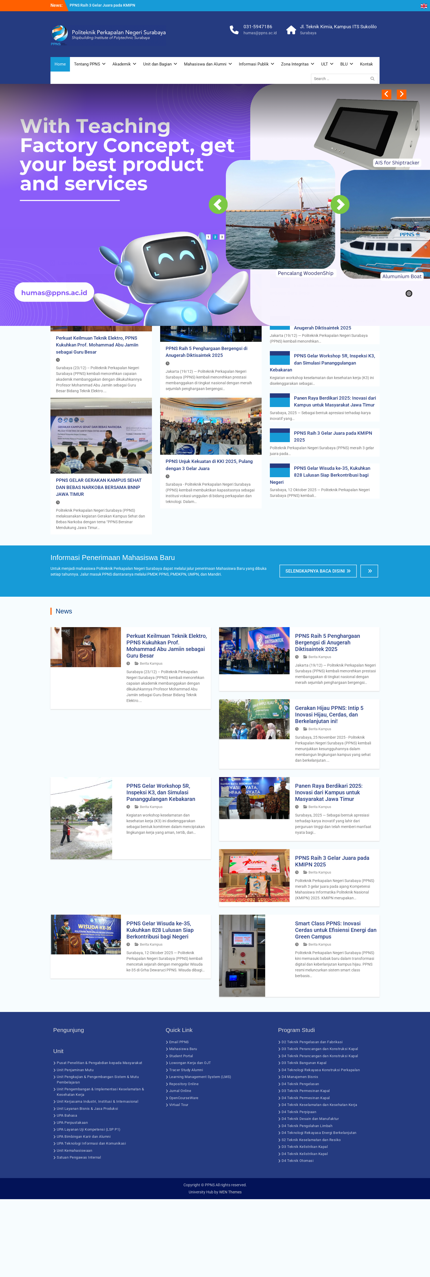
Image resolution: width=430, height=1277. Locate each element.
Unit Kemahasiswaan (74, 1228)
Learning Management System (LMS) (200, 1155)
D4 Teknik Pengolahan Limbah (307, 1204)
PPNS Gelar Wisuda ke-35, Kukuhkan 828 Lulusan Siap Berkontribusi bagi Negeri (320, 553)
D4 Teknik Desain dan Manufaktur (310, 1196)
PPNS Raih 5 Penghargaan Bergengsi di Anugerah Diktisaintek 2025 (327, 720)
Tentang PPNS (87, 64)
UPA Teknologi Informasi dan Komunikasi (91, 1221)
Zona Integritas (295, 64)
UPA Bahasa (67, 1193)
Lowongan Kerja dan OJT (190, 1141)
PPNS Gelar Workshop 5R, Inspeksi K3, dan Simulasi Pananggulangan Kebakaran (322, 440)
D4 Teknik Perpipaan (299, 1190)
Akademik (121, 64)
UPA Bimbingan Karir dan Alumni (84, 1214)
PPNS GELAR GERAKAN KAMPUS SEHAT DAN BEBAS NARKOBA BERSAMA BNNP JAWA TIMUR (99, 565)
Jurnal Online (180, 1169)
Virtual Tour (178, 1183)
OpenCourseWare (184, 1176)
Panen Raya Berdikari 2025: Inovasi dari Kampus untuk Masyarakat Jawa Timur (329, 870)
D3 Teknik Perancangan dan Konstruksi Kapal (320, 1127)
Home (60, 64)
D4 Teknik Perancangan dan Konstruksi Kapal (320, 1134)
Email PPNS (179, 1120)
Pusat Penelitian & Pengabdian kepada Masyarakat (99, 1141)
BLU (344, 64)
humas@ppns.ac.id (260, 33)
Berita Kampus (151, 741)
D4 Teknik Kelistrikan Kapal (305, 1232)
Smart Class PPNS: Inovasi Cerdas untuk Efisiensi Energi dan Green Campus (336, 1008)
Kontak (366, 64)
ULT (324, 64)
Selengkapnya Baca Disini (315, 649)
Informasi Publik (254, 64)
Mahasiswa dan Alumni (205, 64)
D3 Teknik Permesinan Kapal (306, 1169)
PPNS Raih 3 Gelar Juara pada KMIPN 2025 (332, 939)
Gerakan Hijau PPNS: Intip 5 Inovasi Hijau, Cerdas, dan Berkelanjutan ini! (329, 792)
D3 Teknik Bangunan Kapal (304, 1141)
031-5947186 (258, 26)
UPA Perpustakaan (72, 1200)
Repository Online (184, 1162)
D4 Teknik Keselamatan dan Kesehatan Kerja (319, 1183)
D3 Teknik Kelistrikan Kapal (305, 1224)
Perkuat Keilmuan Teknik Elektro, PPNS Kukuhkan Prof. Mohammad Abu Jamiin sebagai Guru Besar (97, 422)
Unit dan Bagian (157, 64)
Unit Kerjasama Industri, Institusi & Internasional (97, 1179)
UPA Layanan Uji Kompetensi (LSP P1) (89, 1207)
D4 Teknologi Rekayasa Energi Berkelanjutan (319, 1210)
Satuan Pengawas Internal (79, 1235)
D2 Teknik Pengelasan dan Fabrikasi (312, 1120)
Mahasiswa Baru (183, 1127)
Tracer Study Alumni (186, 1148)
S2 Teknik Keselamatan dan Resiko (311, 1218)
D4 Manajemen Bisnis (300, 1155)
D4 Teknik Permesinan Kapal (306, 1176)
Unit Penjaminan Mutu (75, 1148)
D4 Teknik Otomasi (298, 1238)
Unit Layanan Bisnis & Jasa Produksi (87, 1186)
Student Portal (181, 1134)
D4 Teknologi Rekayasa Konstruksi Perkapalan (321, 1148)
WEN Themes (230, 1270)
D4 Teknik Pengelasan (300, 1162)
